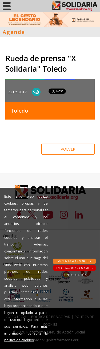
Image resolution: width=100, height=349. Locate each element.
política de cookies (19, 340)
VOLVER (68, 149)
